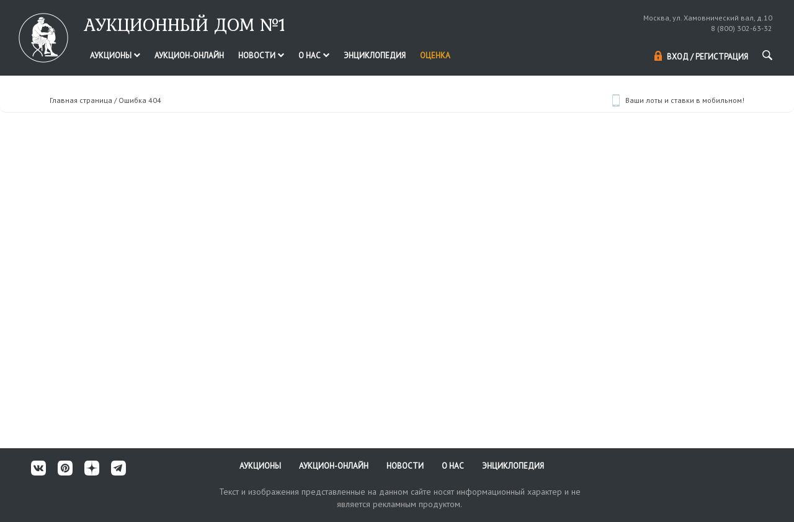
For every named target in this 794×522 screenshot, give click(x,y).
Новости (261, 55)
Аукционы (115, 55)
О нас (313, 55)
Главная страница (81, 100)
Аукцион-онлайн (189, 55)
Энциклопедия (375, 55)
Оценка (435, 55)
